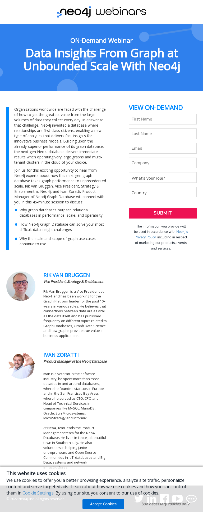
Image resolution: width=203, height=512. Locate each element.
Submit (163, 213)
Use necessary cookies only (165, 503)
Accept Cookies (103, 503)
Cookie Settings (38, 493)
